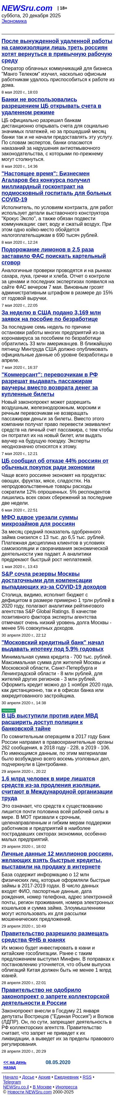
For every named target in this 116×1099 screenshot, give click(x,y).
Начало (10, 1077)
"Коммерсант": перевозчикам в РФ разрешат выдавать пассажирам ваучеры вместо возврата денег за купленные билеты (50, 384)
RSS (87, 1077)
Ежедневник (66, 1077)
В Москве (42, 1086)
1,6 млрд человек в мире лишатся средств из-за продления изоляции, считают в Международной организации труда (57, 788)
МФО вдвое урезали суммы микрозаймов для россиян (40, 520)
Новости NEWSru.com (29, 1091)
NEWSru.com (27, 8)
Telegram (12, 1082)
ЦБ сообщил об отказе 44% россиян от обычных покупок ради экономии (55, 464)
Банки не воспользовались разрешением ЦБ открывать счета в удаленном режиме (51, 106)
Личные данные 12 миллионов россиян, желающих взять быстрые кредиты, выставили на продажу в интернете (57, 860)
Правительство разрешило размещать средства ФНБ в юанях (55, 936)
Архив (44, 1077)
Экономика (14, 21)
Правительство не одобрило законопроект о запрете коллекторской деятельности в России (56, 996)
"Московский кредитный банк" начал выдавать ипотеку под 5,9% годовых (53, 645)
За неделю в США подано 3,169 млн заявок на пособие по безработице (51, 315)
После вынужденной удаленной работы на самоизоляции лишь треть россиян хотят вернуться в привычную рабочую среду (57, 51)
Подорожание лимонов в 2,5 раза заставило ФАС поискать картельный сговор (54, 256)
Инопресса (67, 1086)
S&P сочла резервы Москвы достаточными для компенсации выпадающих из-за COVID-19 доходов (54, 580)
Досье (28, 1077)
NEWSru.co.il (16, 1086)
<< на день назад (14, 1065)
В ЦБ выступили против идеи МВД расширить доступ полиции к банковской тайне (50, 722)
